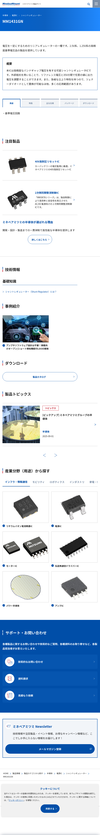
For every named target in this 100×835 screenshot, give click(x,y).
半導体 (49, 773)
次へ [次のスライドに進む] (56, 455)
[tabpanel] (50, 549)
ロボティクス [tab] (57, 482)
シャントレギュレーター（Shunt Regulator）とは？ (31, 291)
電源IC (59, 773)
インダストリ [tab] (76, 482)
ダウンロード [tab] (88, 103)
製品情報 (16, 773)
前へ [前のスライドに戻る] (44, 455)
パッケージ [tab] (69, 103)
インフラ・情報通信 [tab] (16, 482)
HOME (5, 773)
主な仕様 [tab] (50, 103)
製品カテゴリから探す (33, 773)
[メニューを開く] (96, 3)
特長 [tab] (31, 103)
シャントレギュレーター (76, 773)
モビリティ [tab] (38, 482)
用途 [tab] (11, 103)
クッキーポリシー (16, 800)
